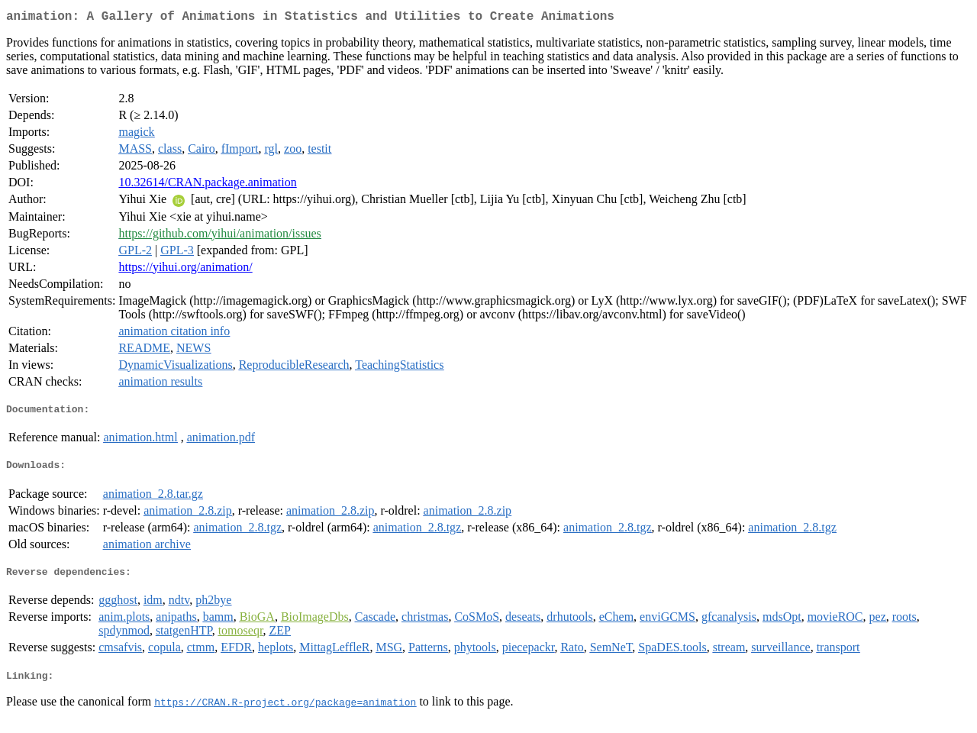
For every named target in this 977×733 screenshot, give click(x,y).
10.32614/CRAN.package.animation (207, 185)
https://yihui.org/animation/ (185, 269)
